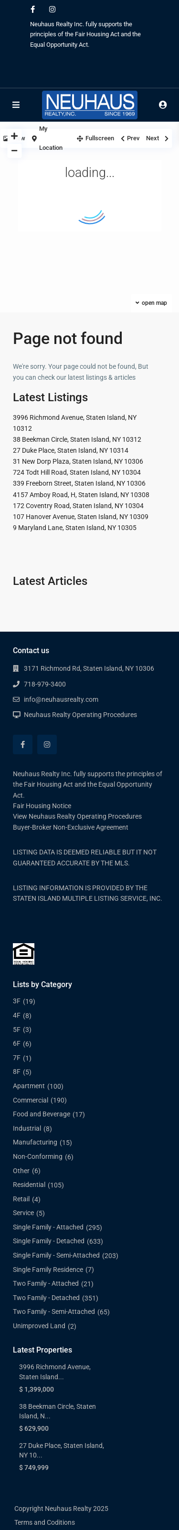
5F (17, 1029)
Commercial (30, 1100)
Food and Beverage (41, 1114)
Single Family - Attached (48, 1227)
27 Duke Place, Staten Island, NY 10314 (70, 450)
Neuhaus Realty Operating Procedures (80, 714)
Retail (21, 1199)
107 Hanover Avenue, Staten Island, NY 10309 (80, 516)
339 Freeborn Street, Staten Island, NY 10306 (79, 483)
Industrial (27, 1128)
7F (17, 1058)
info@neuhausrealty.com (61, 699)
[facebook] (32, 9)
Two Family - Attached (46, 1283)
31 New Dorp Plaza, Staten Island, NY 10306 (78, 461)
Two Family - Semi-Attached (54, 1311)
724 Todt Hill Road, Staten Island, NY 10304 (77, 472)
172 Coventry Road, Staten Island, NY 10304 (78, 506)
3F (17, 1001)
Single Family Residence (48, 1269)
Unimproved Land (39, 1326)
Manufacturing (35, 1142)
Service (23, 1213)
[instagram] (52, 9)
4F (17, 1015)
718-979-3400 (45, 684)
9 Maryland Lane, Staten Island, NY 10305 (75, 527)
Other (21, 1171)
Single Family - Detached (48, 1241)
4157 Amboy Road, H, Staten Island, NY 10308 (81, 495)
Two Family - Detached (46, 1297)
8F (17, 1071)
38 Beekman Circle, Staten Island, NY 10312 (77, 439)
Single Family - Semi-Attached (56, 1255)
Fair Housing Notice (42, 806)
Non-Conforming (38, 1156)
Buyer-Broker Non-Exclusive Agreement (70, 827)
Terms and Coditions (44, 1522)
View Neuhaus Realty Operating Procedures (77, 816)
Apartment (29, 1086)
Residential (29, 1184)
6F (17, 1043)
